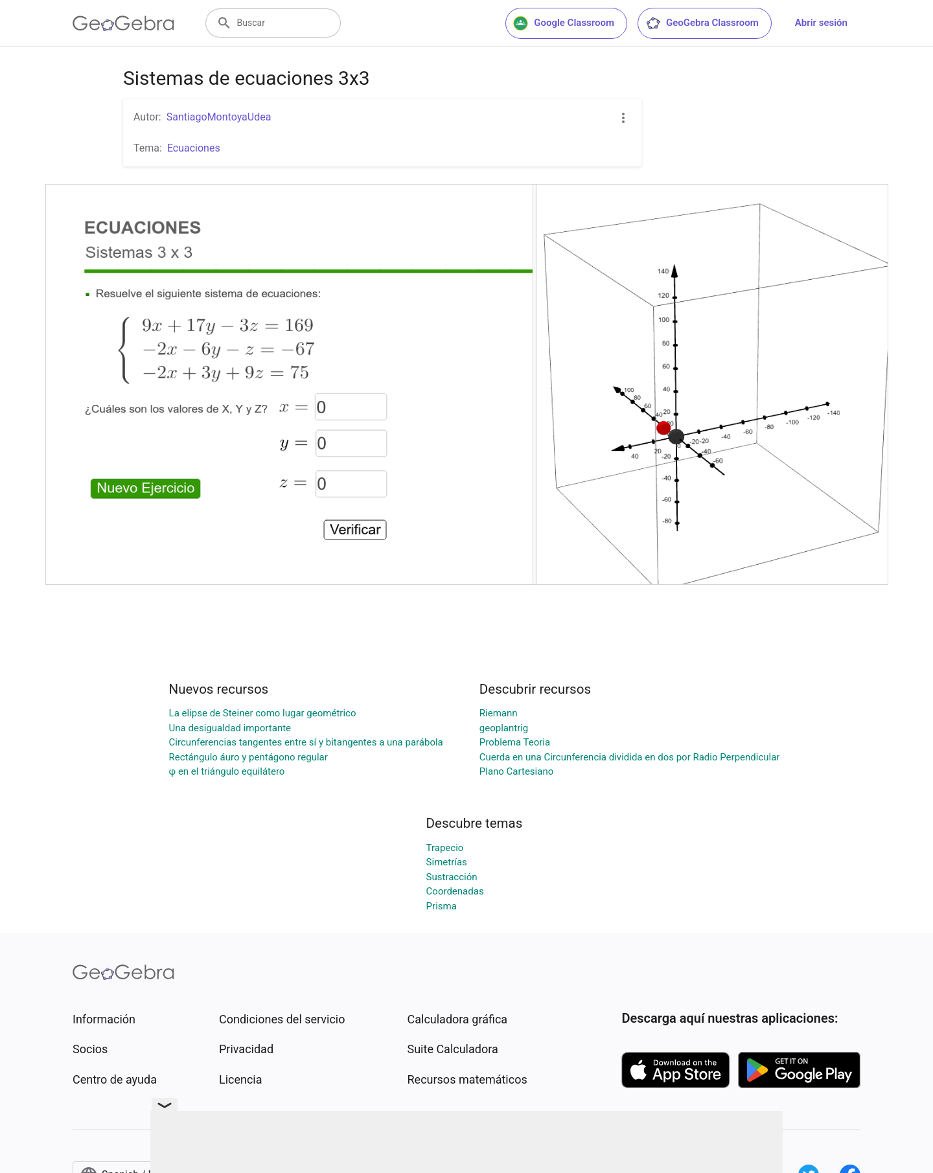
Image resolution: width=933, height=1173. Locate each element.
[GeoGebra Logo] (123, 23)
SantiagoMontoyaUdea (219, 117)
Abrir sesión (821, 22)
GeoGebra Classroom (702, 23)
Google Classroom (563, 23)
